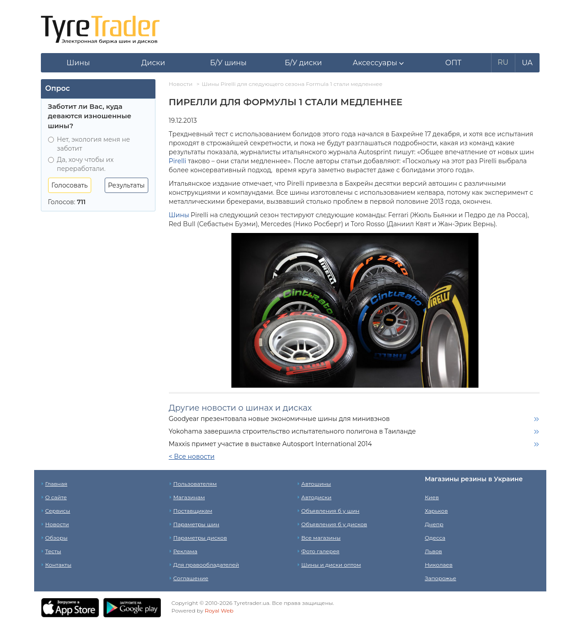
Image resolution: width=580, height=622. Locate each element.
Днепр (434, 524)
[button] (378, 63)
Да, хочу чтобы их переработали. (81, 164)
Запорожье (440, 578)
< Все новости (192, 456)
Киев (432, 497)
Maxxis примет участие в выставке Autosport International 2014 (270, 444)
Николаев (439, 564)
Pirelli (177, 161)
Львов (433, 551)
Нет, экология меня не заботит (89, 143)
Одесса (435, 537)
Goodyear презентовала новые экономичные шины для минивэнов (279, 419)
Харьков (436, 510)
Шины (179, 215)
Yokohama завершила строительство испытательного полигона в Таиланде (292, 431)
